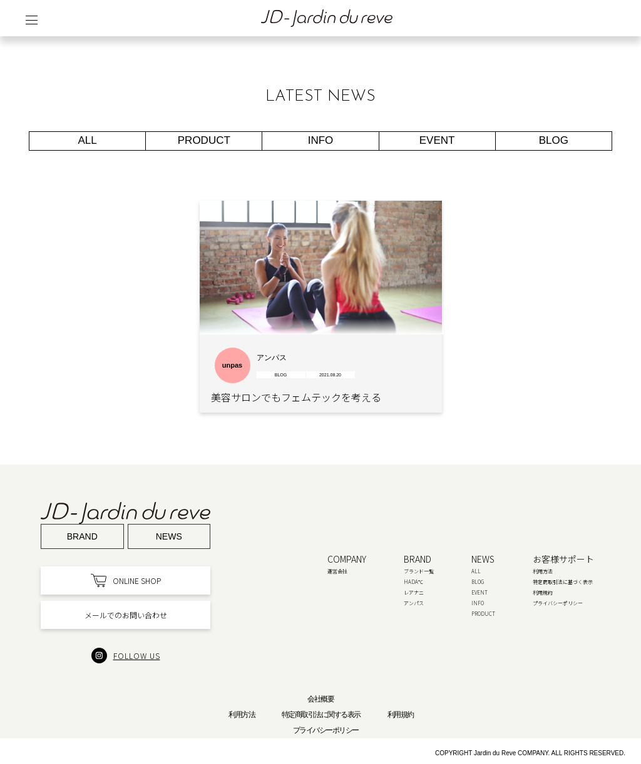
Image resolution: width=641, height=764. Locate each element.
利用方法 (543, 571)
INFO (321, 140)
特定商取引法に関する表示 (321, 714)
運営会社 (337, 571)
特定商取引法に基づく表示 (563, 581)
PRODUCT (204, 140)
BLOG (553, 140)
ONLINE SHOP (126, 580)
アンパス (414, 603)
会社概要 (320, 699)
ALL (87, 140)
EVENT (437, 140)
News (169, 536)
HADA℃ (413, 581)
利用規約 (543, 592)
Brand (82, 536)
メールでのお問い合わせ (126, 615)
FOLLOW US (125, 655)
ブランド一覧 (419, 571)
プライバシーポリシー (558, 603)
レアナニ (414, 592)
